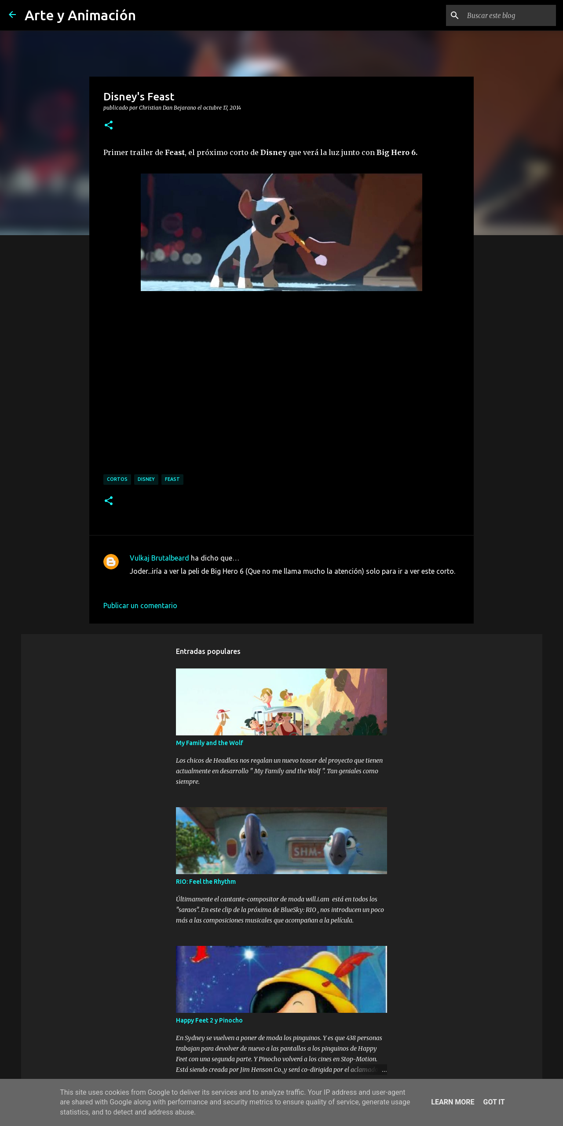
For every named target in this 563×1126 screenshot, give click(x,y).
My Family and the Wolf (209, 742)
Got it (494, 1102)
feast (172, 479)
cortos (117, 479)
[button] (108, 125)
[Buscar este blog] (510, 15)
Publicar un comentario (140, 605)
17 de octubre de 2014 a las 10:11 (183, 584)
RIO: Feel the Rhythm (206, 881)
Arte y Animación (80, 15)
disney (146, 479)
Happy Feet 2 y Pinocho (209, 1020)
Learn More (452, 1102)
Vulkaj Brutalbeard (159, 558)
